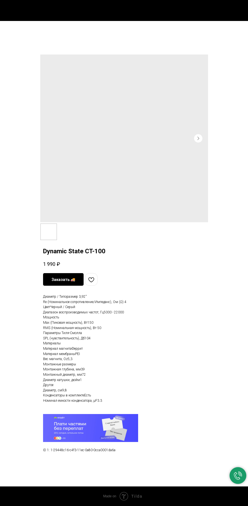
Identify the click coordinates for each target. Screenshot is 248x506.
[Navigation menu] (239, 9)
